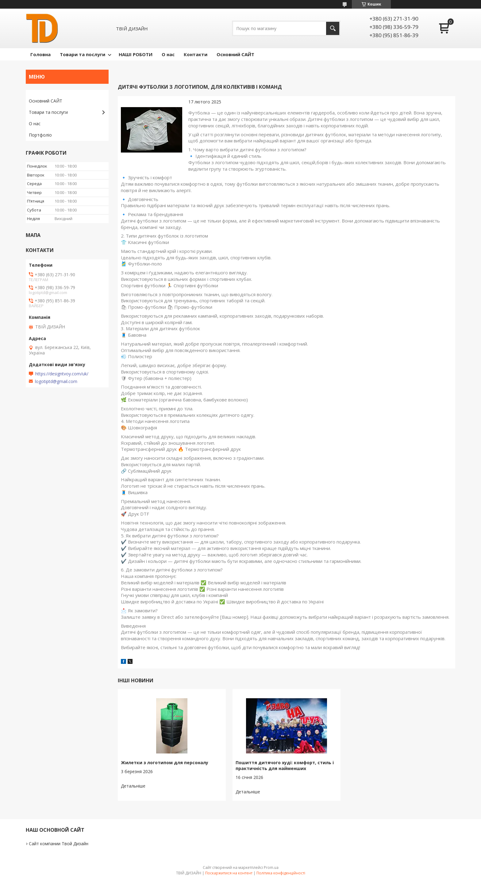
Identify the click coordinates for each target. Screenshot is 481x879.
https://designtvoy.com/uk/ (61, 374)
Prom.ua (271, 867)
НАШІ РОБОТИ (135, 54)
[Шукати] (332, 28)
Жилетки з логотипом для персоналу (164, 762)
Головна (40, 54)
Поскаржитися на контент (228, 873)
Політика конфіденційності (280, 873)
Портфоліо (40, 135)
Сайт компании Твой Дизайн (58, 843)
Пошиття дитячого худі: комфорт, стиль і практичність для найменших (285, 765)
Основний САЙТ (235, 54)
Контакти (195, 54)
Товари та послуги (82, 54)
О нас (168, 54)
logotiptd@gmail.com (56, 381)
